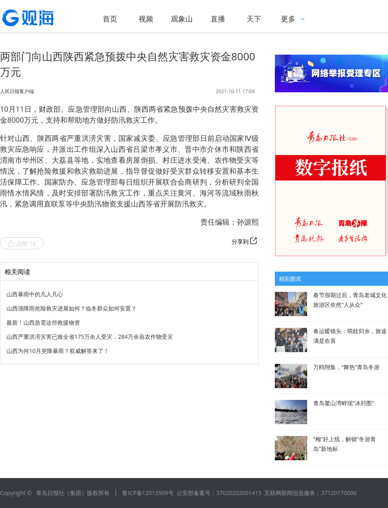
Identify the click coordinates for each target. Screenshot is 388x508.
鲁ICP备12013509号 (147, 493)
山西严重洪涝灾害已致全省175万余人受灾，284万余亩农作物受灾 (89, 336)
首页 (110, 18)
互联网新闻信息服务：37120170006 (310, 493)
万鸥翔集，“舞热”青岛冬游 (346, 367)
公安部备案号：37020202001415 (219, 493)
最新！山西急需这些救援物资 (43, 322)
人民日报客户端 (17, 91)
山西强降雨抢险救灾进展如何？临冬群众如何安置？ (71, 308)
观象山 (182, 18)
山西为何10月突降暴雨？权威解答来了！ (57, 351)
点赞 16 (22, 244)
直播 (218, 18)
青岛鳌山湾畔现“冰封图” (343, 403)
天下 (254, 18)
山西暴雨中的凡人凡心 (34, 294)
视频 (146, 18)
